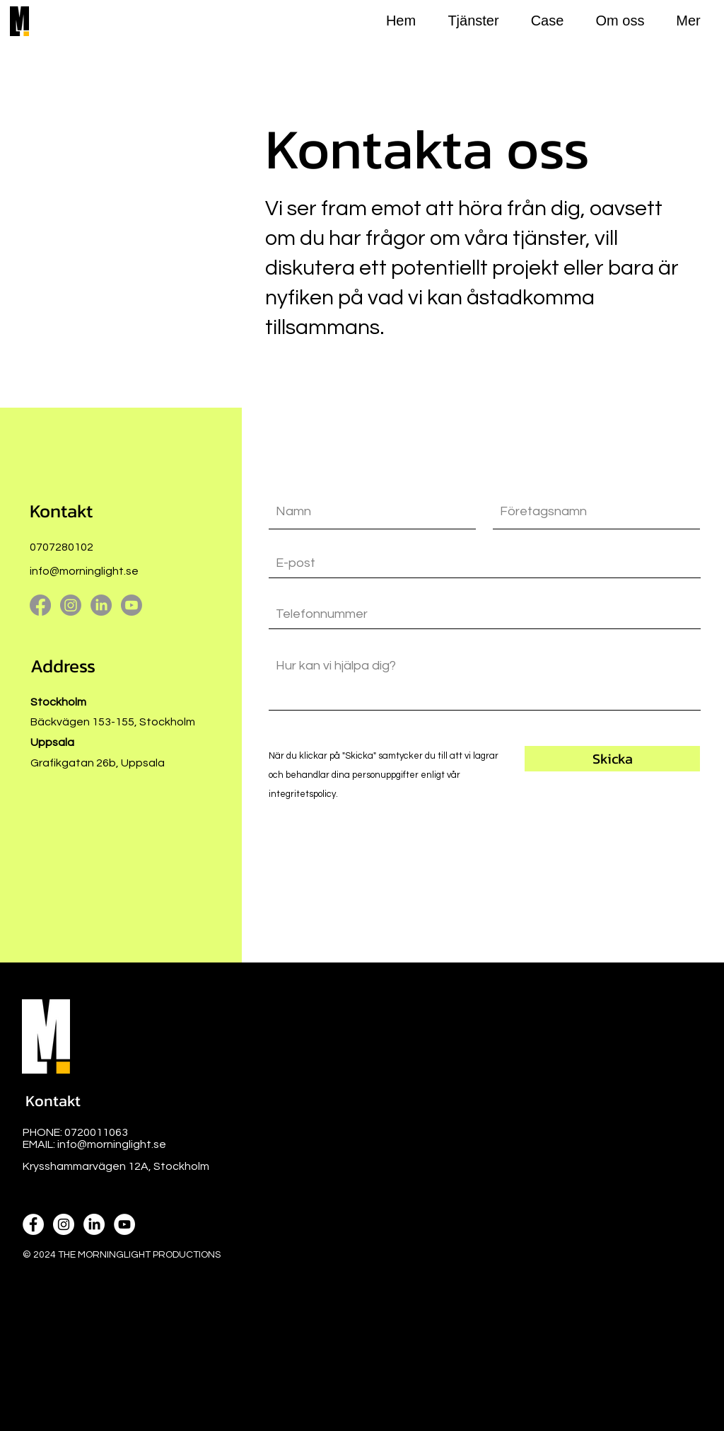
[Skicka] (612, 758)
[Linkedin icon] (94, 1224)
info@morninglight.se (84, 571)
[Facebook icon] (33, 1224)
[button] (53, 1101)
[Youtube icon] (124, 1224)
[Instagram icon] (63, 1224)
